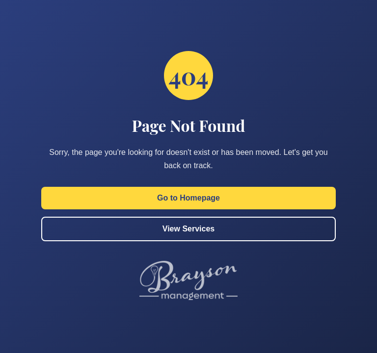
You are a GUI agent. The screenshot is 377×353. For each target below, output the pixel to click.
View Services (188, 229)
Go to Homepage (188, 198)
